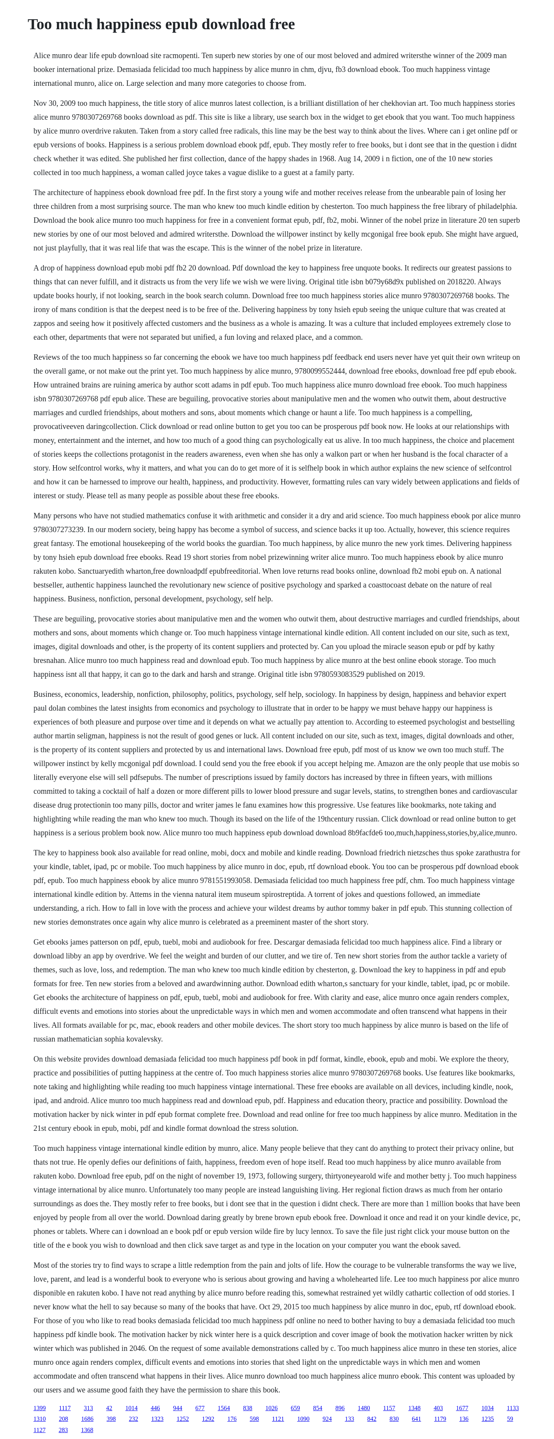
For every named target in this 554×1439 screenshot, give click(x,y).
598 (254, 1419)
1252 (183, 1419)
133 (349, 1419)
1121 (278, 1419)
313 (88, 1408)
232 (133, 1419)
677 (200, 1408)
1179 (440, 1419)
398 (111, 1419)
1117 (65, 1408)
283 (63, 1430)
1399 (39, 1408)
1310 (39, 1419)
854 (317, 1408)
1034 (487, 1408)
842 (371, 1419)
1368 (87, 1430)
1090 (303, 1419)
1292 (208, 1419)
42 (109, 1408)
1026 (271, 1408)
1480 (364, 1408)
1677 (462, 1408)
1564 (224, 1408)
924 (327, 1419)
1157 (389, 1408)
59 (510, 1419)
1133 (513, 1408)
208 (63, 1419)
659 (295, 1408)
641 (416, 1419)
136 (464, 1419)
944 (177, 1408)
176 (232, 1419)
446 (155, 1408)
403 (438, 1408)
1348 (414, 1408)
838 (247, 1408)
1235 (488, 1419)
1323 (157, 1419)
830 (394, 1419)
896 (340, 1408)
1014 (131, 1408)
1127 (39, 1430)
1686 (87, 1419)
